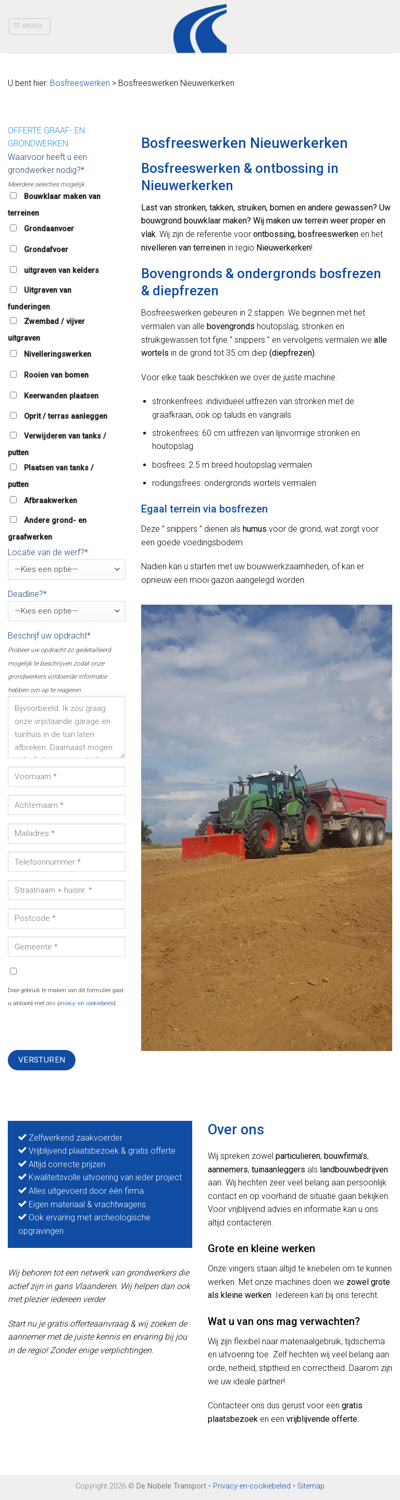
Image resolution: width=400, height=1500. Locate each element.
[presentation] (87, 1029)
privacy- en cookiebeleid (86, 1003)
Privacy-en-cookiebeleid (252, 1486)
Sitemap (310, 1486)
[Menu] (30, 26)
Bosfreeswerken (80, 83)
